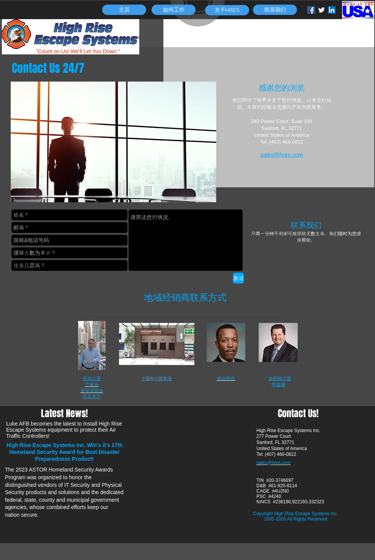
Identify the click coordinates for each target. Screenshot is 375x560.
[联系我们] (275, 10)
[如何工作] (174, 10)
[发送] (238, 278)
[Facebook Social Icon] (311, 10)
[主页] (124, 10)
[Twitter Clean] (321, 10)
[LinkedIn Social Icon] (332, 10)
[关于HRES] (227, 10)
